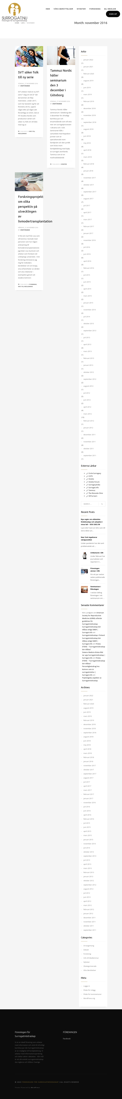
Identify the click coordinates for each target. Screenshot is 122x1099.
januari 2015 (88, 303)
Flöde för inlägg (89, 990)
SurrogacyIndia (93, 485)
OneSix (90, 479)
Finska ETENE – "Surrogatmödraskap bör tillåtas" (93, 647)
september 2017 (90, 192)
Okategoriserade (90, 966)
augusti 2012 (88, 386)
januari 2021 (88, 66)
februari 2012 (89, 421)
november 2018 (90, 115)
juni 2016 (87, 254)
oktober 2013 (89, 323)
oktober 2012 (89, 372)
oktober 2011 (89, 448)
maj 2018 (87, 143)
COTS (89, 476)
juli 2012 (87, 393)
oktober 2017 (89, 185)
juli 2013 (87, 337)
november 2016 (90, 240)
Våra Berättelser (90, 970)
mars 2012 (88, 414)
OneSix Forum (93, 482)
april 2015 (87, 289)
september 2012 (90, 379)
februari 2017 (89, 226)
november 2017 (90, 178)
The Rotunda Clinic (94, 493)
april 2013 (87, 344)
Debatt (86, 950)
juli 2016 (87, 247)
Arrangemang (89, 945)
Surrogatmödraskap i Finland (93, 635)
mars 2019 (88, 94)
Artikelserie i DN (96, 553)
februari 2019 (89, 101)
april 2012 (87, 407)
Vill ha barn (91, 496)
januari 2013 (88, 365)
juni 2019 (87, 87)
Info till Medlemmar (25, 286)
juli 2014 (87, 316)
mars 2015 (88, 296)
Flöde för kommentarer (93, 994)
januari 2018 (88, 171)
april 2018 (87, 150)
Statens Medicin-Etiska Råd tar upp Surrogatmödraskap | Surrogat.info (93, 655)
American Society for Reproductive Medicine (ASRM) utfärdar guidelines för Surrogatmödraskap (93, 618)
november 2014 (90, 310)
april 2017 (87, 212)
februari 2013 (89, 358)
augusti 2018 (88, 129)
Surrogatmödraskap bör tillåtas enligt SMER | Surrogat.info (91, 630)
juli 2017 (87, 205)
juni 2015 (87, 282)
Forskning (33, 284)
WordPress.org (89, 998)
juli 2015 (87, 275)
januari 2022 (88, 60)
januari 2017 (88, 233)
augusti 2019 (88, 80)
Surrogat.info (92, 487)
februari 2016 (89, 268)
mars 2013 (88, 351)
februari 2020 (89, 74)
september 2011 (90, 455)
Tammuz (90, 490)
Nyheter (64, 164)
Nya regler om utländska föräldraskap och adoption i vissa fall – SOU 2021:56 (92, 521)
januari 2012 (88, 428)
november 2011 (90, 441)
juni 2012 (87, 400)
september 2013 (90, 330)
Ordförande (25, 86)
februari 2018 (89, 164)
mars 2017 (88, 219)
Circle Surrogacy (93, 473)
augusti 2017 (88, 198)
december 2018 (90, 108)
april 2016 (87, 261)
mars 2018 (88, 157)
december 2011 (90, 434)
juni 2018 (87, 136)
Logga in (87, 986)
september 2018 (90, 122)
